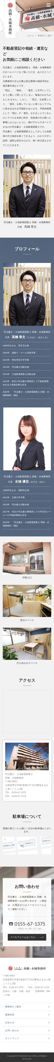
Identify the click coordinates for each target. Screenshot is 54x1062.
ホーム (31, 35)
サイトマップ (12, 1038)
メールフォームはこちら (22, 937)
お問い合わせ (12, 1030)
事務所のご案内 (13, 1006)
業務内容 (9, 1014)
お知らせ (9, 1022)
